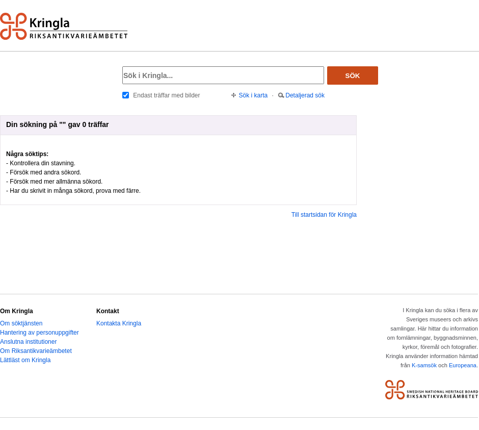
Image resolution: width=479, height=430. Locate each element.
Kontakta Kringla (118, 323)
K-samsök (424, 365)
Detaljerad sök (305, 95)
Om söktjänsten (21, 323)
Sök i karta (253, 95)
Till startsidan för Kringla (324, 214)
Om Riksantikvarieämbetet (36, 351)
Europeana (462, 365)
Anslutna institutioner (28, 341)
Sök (352, 76)
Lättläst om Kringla (25, 360)
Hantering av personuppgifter (39, 332)
